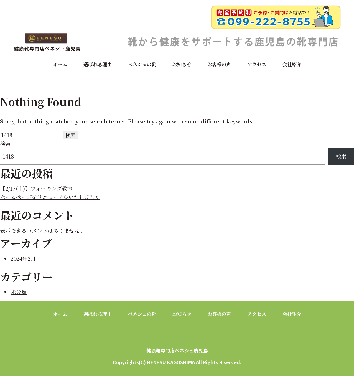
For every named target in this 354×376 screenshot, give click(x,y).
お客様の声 (219, 64)
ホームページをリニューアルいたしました (50, 197)
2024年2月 (23, 258)
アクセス (256, 64)
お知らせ (181, 64)
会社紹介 (291, 64)
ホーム (60, 64)
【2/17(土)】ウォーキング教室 (36, 188)
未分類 (19, 292)
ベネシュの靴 (142, 64)
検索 (5, 143)
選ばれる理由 (97, 64)
